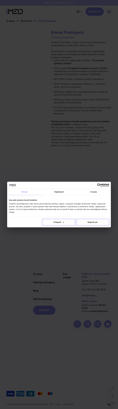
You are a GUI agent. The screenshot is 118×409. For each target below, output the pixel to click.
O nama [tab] (93, 192)
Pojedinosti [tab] (59, 192)
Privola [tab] (24, 192)
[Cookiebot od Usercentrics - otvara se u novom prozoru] (99, 185)
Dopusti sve (92, 222)
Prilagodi (59, 222)
